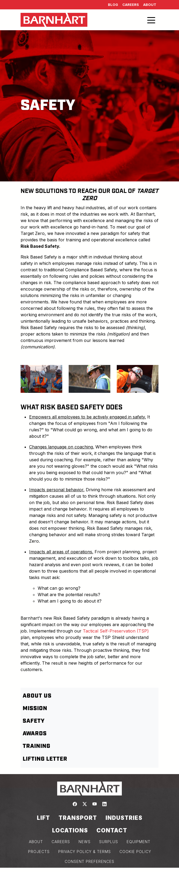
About (149, 5)
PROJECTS (39, 851)
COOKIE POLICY (135, 851)
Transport (78, 817)
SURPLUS (108, 841)
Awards (35, 733)
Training (36, 746)
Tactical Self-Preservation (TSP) (116, 631)
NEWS (85, 841)
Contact (111, 830)
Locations (70, 830)
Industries (124, 817)
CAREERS (61, 841)
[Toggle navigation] (151, 20)
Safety (34, 721)
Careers (130, 5)
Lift (43, 817)
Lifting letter (45, 759)
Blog (113, 5)
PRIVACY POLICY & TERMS (84, 851)
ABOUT (36, 841)
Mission (35, 708)
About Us (37, 696)
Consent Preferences (89, 861)
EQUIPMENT (138, 841)
